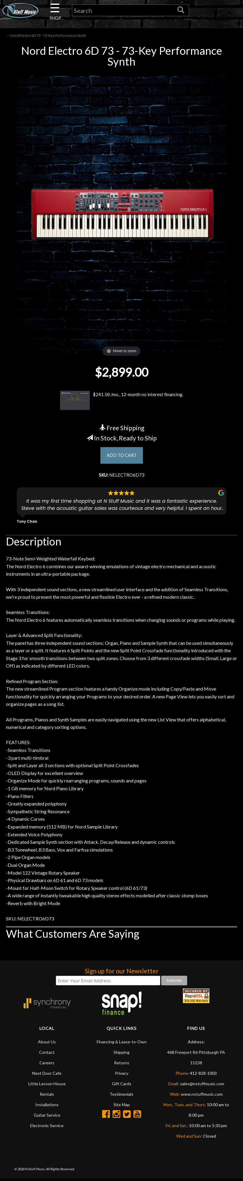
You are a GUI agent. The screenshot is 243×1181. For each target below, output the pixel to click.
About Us (47, 1043)
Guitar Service (47, 1116)
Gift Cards (121, 1085)
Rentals (47, 1095)
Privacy (121, 1074)
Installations (47, 1106)
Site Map (121, 1106)
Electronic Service (47, 1127)
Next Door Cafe (46, 1074)
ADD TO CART (122, 456)
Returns (121, 1064)
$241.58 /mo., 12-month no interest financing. (121, 401)
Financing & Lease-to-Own (122, 1043)
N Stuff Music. (35, 1171)
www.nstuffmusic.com (202, 1095)
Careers (46, 1064)
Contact (47, 1054)
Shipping (121, 1054)
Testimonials (121, 1095)
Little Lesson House (47, 1085)
